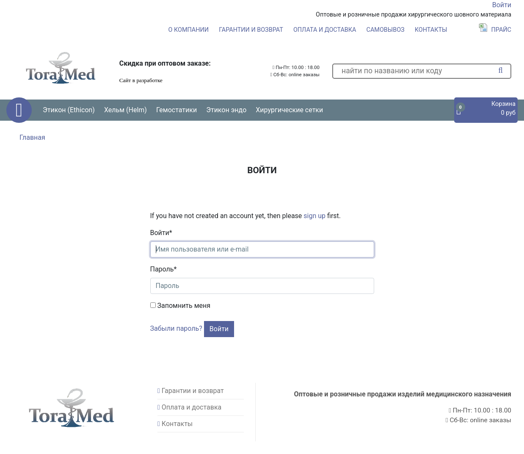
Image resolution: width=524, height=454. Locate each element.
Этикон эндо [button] (226, 110)
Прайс (495, 29)
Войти (501, 5)
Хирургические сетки (289, 110)
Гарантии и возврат (251, 29)
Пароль (163, 269)
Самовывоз (386, 29)
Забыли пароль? (176, 328)
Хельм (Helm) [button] (125, 110)
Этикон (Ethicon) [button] (69, 110)
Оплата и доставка (324, 29)
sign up (314, 216)
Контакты (431, 29)
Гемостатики (176, 110)
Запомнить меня (180, 306)
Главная (32, 137)
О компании (188, 29)
